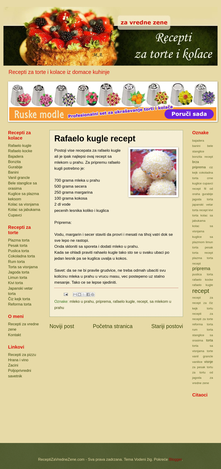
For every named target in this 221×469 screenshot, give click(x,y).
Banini (13, 172)
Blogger (175, 459)
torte (210, 351)
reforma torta (202, 324)
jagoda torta (202, 199)
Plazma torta (18, 240)
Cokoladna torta (21, 256)
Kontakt (14, 335)
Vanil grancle (19, 177)
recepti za (202, 313)
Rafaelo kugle (19, 145)
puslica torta (202, 274)
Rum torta (16, 261)
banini (196, 146)
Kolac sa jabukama (24, 209)
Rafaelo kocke (20, 151)
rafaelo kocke (202, 279)
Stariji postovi (167, 326)
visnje (208, 362)
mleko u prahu (82, 301)
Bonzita (14, 162)
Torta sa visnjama (23, 267)
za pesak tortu (202, 367)
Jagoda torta (18, 272)
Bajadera (15, 156)
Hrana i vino (18, 360)
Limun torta (17, 277)
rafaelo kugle (124, 301)
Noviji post (61, 326)
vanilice (197, 362)
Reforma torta (19, 304)
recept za (202, 297)
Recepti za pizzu (22, 354)
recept (142, 301)
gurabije (207, 194)
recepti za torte (202, 319)
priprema (103, 301)
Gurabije (15, 167)
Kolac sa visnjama (23, 204)
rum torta (202, 329)
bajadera (198, 140)
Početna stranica (113, 326)
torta (209, 340)
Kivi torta (15, 283)
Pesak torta (17, 245)
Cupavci (15, 215)
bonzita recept (202, 156)
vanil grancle (202, 356)
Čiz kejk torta (19, 299)
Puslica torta (18, 251)
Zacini (13, 365)
